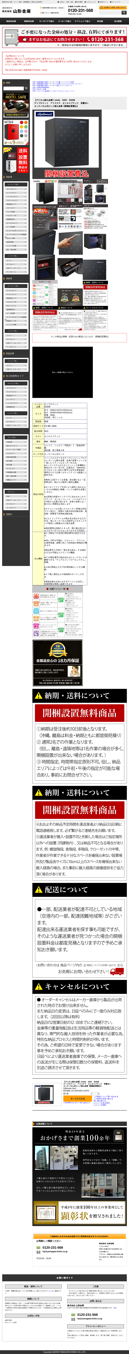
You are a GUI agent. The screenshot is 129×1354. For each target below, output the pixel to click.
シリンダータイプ (12, 196)
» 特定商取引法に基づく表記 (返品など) (76, 1103)
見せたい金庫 (11, 238)
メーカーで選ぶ (55, 85)
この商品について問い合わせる (106, 1096)
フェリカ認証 (11, 211)
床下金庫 (9, 461)
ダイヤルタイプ (11, 189)
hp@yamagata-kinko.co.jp (55, 1251)
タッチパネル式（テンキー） (16, 230)
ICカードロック (11, 305)
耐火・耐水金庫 (11, 249)
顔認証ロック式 (11, 321)
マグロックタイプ (12, 200)
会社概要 (80, 2)
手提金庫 (9, 442)
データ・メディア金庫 (13, 449)
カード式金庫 (11, 227)
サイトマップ (116, 2)
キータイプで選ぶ (56, 82)
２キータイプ (11, 208)
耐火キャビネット (12, 445)
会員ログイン (104, 2)
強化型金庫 (10, 242)
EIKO (8, 496)
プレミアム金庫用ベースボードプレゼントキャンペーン (56, 91)
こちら (49, 1291)
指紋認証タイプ (11, 204)
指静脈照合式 (11, 219)
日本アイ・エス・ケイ (13, 268)
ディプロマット (11, 272)
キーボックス (11, 468)
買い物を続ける (100, 1101)
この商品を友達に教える (103, 1099)
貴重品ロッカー (11, 480)
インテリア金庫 (11, 246)
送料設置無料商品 (43, 87)
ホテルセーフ (11, 453)
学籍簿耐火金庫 (11, 472)
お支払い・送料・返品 (66, 2)
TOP (33, 82)
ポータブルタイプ (12, 223)
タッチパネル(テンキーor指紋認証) (15, 235)
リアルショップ (91, 2)
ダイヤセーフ (11, 264)
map (114, 1308)
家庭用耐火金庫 (42, 82)
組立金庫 (9, 464)
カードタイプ (11, 399)
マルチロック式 (11, 215)
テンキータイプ (11, 193)
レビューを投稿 (100, 1105)
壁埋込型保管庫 (11, 457)
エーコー (9, 365)
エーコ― (9, 260)
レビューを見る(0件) (102, 1103)
